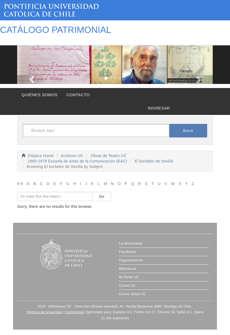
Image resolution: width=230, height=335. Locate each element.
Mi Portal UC (129, 277)
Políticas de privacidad (44, 312)
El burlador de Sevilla (154, 161)
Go (101, 196)
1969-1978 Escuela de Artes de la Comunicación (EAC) (77, 161)
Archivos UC (72, 156)
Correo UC (127, 285)
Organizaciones (131, 260)
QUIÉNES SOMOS (39, 94)
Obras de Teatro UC (109, 156)
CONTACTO (78, 94)
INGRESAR (159, 108)
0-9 (20, 183)
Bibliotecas (127, 269)
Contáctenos (74, 312)
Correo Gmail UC (132, 294)
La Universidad (130, 243)
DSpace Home (41, 156)
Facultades (127, 252)
